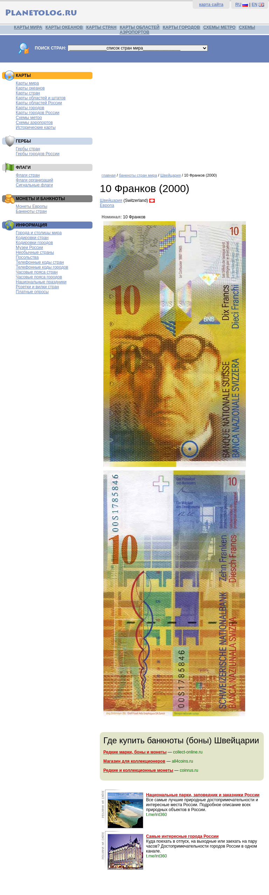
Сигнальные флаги (34, 185)
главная (109, 175)
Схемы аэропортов (34, 122)
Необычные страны (35, 252)
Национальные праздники (41, 281)
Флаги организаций (34, 180)
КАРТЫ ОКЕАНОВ (64, 27)
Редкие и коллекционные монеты (138, 770)
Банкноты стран (31, 211)
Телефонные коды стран (40, 262)
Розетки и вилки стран (37, 286)
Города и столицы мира (39, 232)
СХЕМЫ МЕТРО (220, 27)
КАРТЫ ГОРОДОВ (181, 27)
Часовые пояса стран (37, 272)
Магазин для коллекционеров (134, 761)
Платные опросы (32, 291)
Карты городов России (37, 112)
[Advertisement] (182, 115)
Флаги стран (28, 175)
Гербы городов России (38, 153)
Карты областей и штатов (40, 98)
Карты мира (27, 83)
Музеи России (29, 247)
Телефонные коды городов (42, 267)
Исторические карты (36, 127)
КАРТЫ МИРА (28, 27)
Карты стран (28, 93)
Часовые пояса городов (39, 277)
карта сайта (211, 4)
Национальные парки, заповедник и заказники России (203, 794)
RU (238, 4)
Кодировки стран (32, 237)
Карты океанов (30, 88)
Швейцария (170, 175)
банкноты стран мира (138, 175)
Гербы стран (28, 148)
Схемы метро (29, 117)
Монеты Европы (31, 206)
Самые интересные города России (182, 836)
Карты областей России (39, 102)
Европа (107, 205)
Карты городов (30, 107)
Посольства (27, 257)
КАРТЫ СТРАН (101, 27)
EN (254, 4)
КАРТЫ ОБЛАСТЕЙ (139, 27)
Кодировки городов (34, 242)
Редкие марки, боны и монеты (134, 752)
